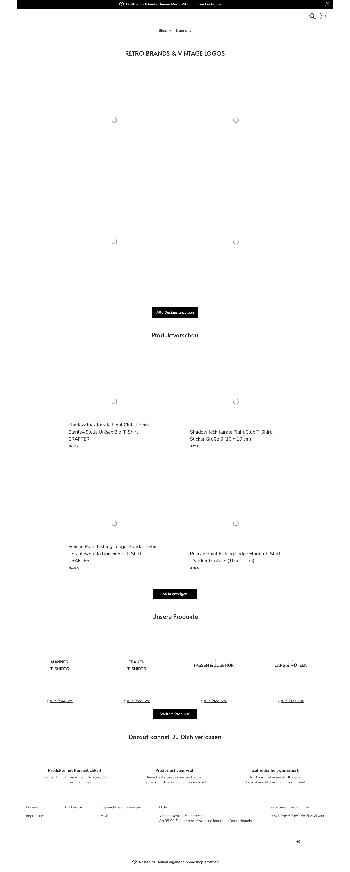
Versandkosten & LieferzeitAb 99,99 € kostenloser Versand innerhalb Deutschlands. (206, 818)
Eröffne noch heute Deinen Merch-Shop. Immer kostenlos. (174, 4)
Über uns (183, 30)
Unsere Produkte (175, 616)
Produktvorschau (175, 334)
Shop (165, 30)
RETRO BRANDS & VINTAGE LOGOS (175, 53)
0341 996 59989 (297, 815)
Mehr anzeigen (175, 593)
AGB (105, 815)
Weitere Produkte (175, 714)
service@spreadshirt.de (290, 807)
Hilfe (163, 807)
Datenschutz (36, 807)
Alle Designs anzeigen (175, 312)
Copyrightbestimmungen (121, 807)
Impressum (35, 815)
